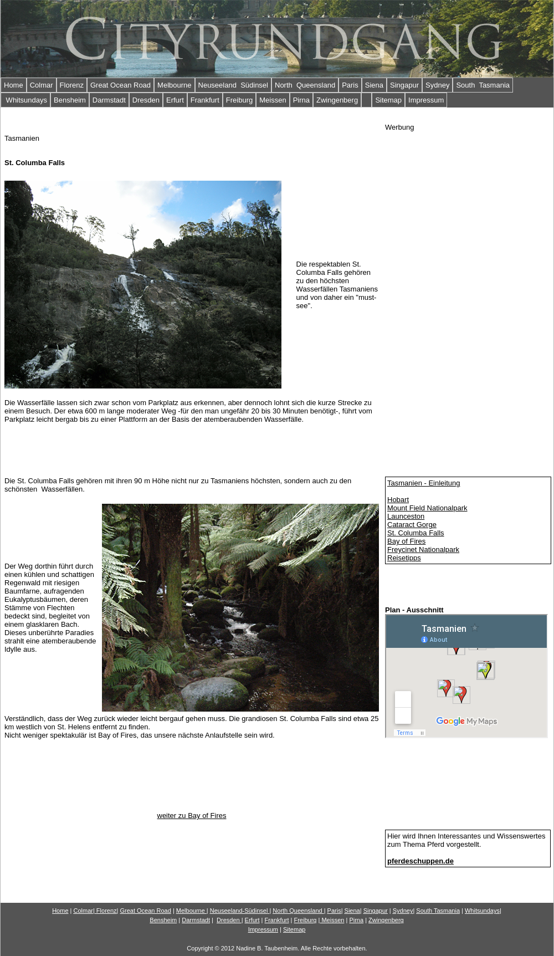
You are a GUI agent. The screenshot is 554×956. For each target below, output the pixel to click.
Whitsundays (25, 100)
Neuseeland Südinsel (233, 85)
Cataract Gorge (412, 524)
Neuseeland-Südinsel (239, 910)
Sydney (437, 85)
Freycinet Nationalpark (423, 549)
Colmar (41, 85)
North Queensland (305, 85)
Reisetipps (404, 558)
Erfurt (175, 100)
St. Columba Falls (415, 533)
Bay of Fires (406, 541)
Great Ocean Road (120, 85)
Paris (350, 85)
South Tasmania (483, 85)
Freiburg (239, 100)
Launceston (405, 516)
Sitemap (388, 100)
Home (13, 85)
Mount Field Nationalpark (427, 508)
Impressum (426, 100)
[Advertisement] (419, 297)
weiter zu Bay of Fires (192, 815)
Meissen (272, 100)
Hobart (398, 499)
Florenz (72, 85)
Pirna (301, 100)
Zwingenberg (337, 100)
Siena (374, 85)
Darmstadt (109, 100)
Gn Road (145, 910)
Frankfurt (205, 100)
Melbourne (174, 85)
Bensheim (70, 100)
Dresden (146, 100)
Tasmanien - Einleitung (423, 483)
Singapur (404, 85)
